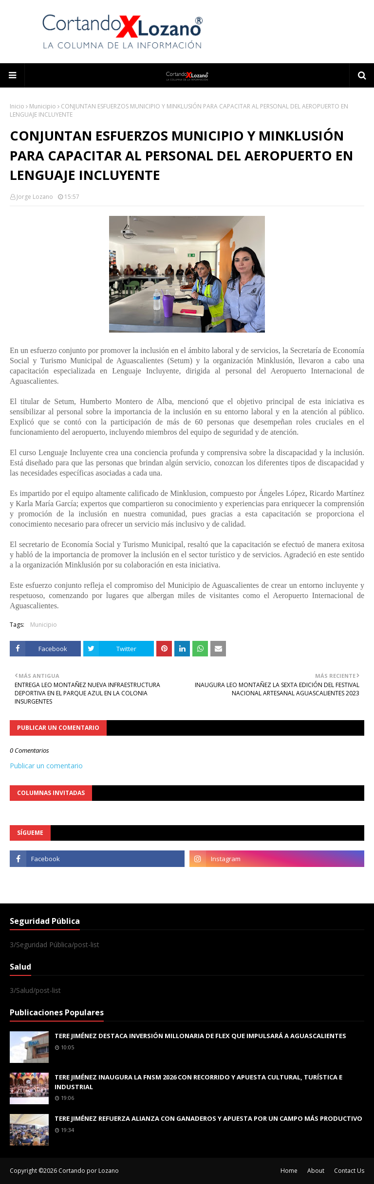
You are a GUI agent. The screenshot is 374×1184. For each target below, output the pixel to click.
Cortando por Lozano (88, 1170)
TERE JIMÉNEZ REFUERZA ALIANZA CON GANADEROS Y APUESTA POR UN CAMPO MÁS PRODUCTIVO (208, 1118)
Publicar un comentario (46, 765)
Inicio (17, 106)
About (315, 1170)
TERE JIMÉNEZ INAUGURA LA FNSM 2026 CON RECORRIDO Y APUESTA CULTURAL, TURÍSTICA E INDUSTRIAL (198, 1082)
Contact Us (349, 1170)
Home (289, 1170)
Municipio (42, 106)
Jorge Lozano (35, 197)
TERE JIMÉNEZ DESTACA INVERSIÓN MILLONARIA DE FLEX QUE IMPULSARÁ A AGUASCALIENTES (200, 1035)
